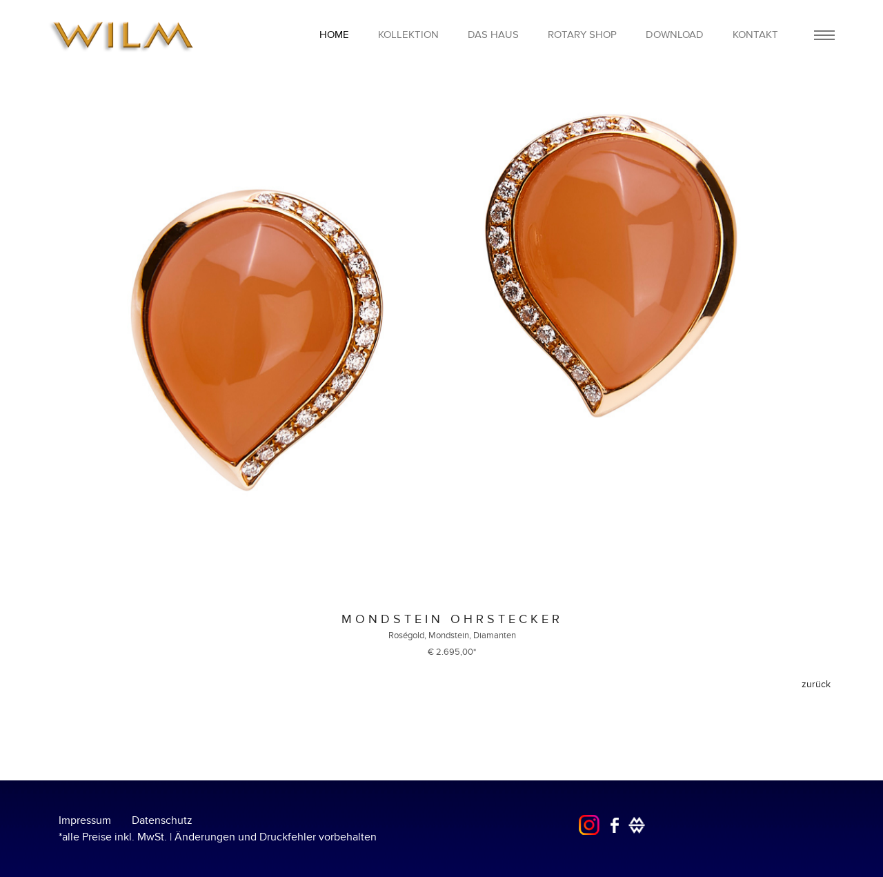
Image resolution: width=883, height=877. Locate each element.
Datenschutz (162, 820)
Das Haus (493, 34)
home (334, 34)
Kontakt (755, 34)
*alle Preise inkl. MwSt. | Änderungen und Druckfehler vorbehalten (218, 837)
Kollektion (408, 34)
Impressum (85, 820)
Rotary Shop (582, 34)
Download (675, 34)
